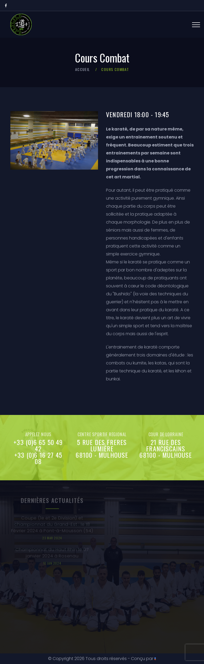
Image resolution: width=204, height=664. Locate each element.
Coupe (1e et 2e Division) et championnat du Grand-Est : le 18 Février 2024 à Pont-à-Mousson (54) (52, 525)
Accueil (82, 69)
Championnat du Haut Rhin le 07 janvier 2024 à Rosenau (52, 554)
